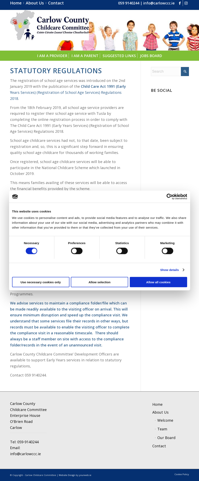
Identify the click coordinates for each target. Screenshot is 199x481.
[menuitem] (17, 3)
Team (162, 429)
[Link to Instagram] (186, 3)
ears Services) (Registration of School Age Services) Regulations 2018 (68, 92)
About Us (160, 412)
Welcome (165, 420)
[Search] (170, 71)
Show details (169, 270)
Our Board (166, 437)
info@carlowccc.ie (159, 3)
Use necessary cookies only (41, 282)
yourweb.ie (85, 475)
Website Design (67, 475)
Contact (159, 445)
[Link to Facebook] (180, 3)
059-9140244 (28, 441)
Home (157, 404)
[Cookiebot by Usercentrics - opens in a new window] (169, 197)
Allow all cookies (158, 282)
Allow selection (99, 282)
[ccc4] (49, 30)
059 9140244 (128, 3)
